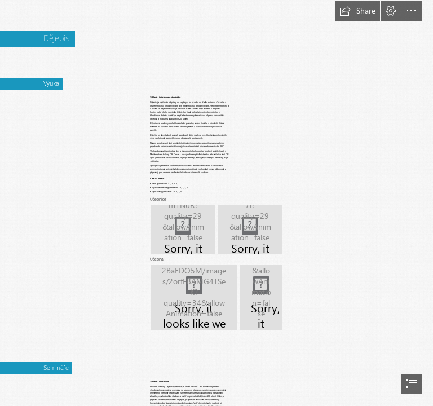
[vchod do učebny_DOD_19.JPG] (261, 297)
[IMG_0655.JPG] (183, 229)
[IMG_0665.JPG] (250, 229)
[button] (357, 11)
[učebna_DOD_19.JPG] (194, 297)
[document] (216, 203)
